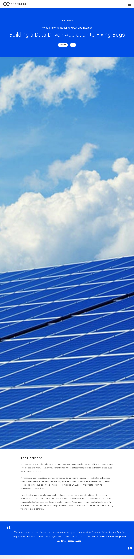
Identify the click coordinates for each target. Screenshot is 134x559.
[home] (14, 4)
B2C (73, 45)
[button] (129, 5)
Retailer (63, 45)
